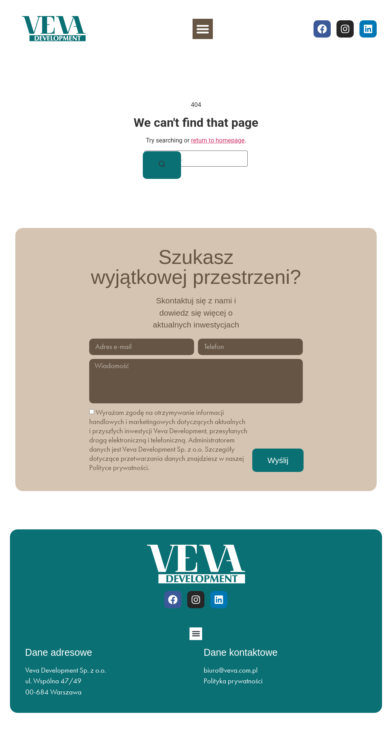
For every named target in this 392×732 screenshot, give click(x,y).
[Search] (162, 165)
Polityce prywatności (118, 467)
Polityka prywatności (233, 680)
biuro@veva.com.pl (231, 670)
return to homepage (218, 140)
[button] (203, 29)
